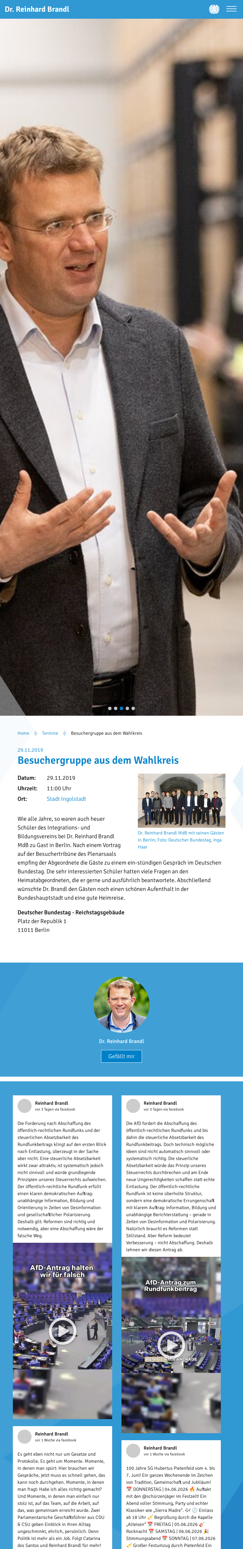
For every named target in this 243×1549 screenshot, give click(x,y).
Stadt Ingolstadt (66, 799)
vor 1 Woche (45, 1440)
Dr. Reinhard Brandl (121, 1041)
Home (23, 733)
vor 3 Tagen (45, 1109)
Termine (50, 733)
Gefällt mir (121, 1056)
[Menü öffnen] (231, 9)
